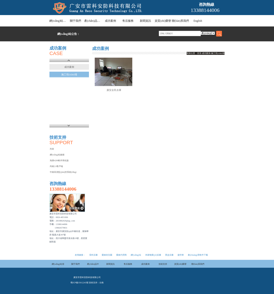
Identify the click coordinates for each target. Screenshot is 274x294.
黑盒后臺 (169, 255)
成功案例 (110, 20)
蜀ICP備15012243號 (79, 282)
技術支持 (163, 264)
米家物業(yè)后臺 (153, 255)
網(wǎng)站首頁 (58, 20)
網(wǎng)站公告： (68, 33)
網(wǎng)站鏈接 (57, 154)
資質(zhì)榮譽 (163, 20)
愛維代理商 (121, 255)
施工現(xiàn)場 (69, 74)
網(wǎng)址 (136, 255)
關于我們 (75, 20)
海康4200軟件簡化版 (59, 160)
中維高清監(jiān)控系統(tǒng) (63, 172)
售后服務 (128, 20)
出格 (101, 282)
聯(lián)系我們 (180, 20)
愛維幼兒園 (107, 255)
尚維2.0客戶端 (56, 166)
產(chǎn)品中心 (93, 20)
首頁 (199, 53)
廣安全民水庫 (114, 90)
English (198, 20)
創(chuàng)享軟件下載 (198, 255)
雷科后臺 (93, 255)
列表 (52, 149)
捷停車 (181, 255)
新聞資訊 (145, 20)
